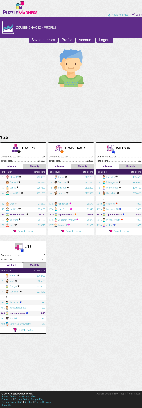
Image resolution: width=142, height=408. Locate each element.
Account (85, 40)
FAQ (20, 402)
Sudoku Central (9, 396)
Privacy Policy (21, 399)
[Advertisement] (71, 110)
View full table (23, 231)
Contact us (6, 399)
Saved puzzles (43, 40)
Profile (67, 40)
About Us (6, 405)
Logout (104, 40)
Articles (28, 402)
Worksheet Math (27, 396)
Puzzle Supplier (42, 402)
